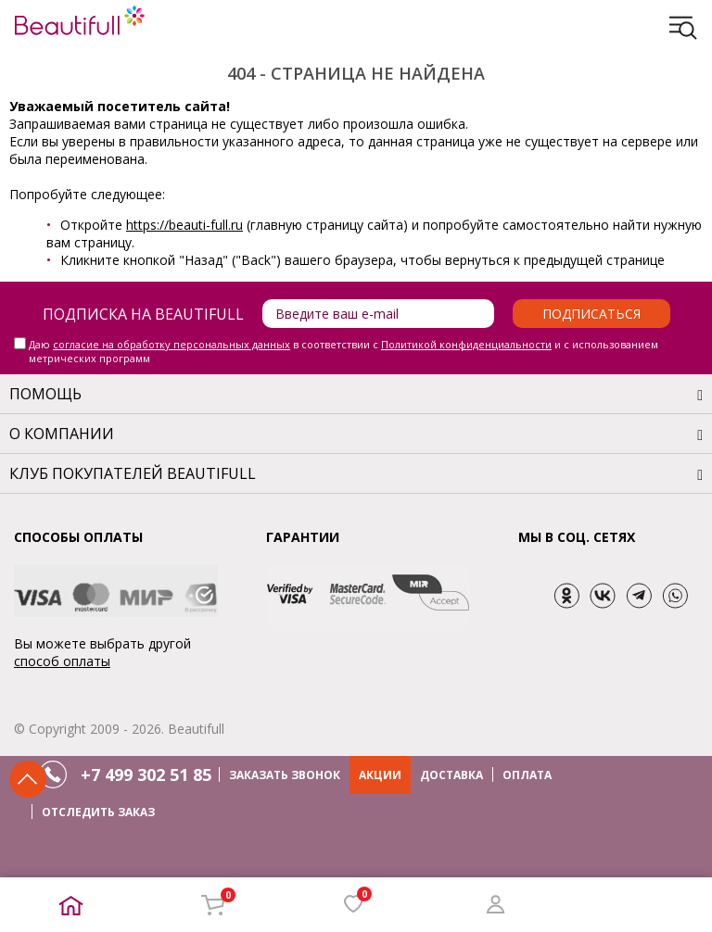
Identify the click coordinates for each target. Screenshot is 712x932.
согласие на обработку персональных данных (171, 344)
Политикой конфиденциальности (466, 344)
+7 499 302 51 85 (146, 774)
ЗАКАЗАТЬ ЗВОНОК (284, 775)
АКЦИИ (380, 775)
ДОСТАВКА (451, 775)
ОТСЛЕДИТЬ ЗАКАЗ (98, 812)
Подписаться (591, 313)
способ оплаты (62, 661)
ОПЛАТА (527, 775)
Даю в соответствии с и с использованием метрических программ (343, 351)
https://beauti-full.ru (184, 224)
